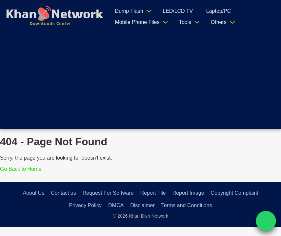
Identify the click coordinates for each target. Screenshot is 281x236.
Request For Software (108, 193)
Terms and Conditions (186, 205)
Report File (153, 193)
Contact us (63, 193)
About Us (33, 193)
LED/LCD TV (178, 11)
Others (219, 22)
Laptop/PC (218, 11)
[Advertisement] (141, 83)
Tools (185, 22)
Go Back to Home (20, 169)
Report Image (188, 193)
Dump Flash (129, 11)
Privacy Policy (85, 205)
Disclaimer (142, 205)
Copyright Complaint (234, 193)
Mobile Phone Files (137, 22)
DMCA (116, 205)
